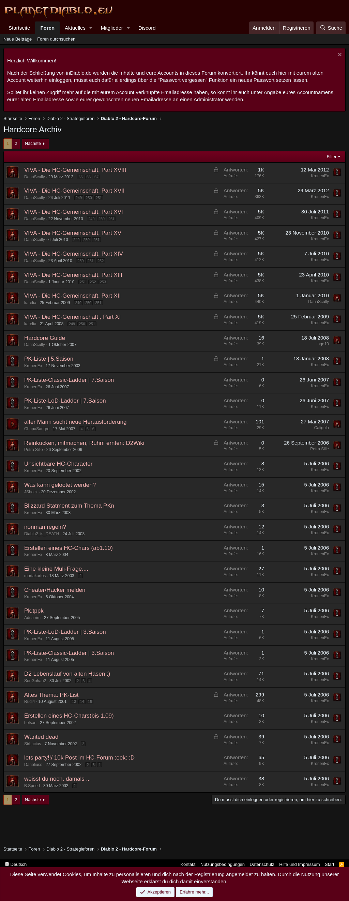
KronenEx (320, 176)
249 (79, 198)
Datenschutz (262, 864)
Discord (147, 28)
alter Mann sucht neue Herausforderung (75, 422)
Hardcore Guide (44, 338)
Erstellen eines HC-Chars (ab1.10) (68, 548)
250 (89, 198)
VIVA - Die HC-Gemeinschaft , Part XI (72, 317)
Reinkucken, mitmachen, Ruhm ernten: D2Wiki (84, 443)
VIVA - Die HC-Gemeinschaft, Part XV (72, 233)
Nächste (33, 143)
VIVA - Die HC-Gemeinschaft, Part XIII (73, 275)
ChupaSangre (36, 428)
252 (100, 261)
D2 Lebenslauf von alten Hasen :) (67, 674)
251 (99, 198)
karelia (30, 302)
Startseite (19, 28)
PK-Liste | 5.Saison (48, 359)
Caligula (321, 427)
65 (80, 177)
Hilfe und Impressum (299, 864)
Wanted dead (41, 737)
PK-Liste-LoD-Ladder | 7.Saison (65, 400)
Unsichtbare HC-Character (58, 464)
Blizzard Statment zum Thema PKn (69, 505)
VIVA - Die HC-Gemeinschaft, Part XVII (74, 190)
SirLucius (32, 743)
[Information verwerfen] (339, 55)
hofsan (30, 722)
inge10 (323, 344)
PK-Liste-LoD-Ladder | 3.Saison (65, 632)
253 (103, 282)
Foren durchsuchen (56, 39)
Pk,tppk (34, 610)
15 (90, 702)
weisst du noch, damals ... (57, 779)
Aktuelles (75, 28)
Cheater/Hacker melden (55, 590)
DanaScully (34, 177)
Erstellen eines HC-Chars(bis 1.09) (69, 715)
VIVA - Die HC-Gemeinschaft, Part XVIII (75, 170)
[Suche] (331, 27)
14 (82, 702)
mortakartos (35, 575)
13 (74, 702)
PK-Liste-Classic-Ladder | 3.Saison (69, 653)
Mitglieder (112, 28)
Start (329, 864)
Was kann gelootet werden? (60, 485)
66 (89, 177)
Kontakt (187, 864)
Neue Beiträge (17, 39)
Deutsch (16, 864)
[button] (91, 27)
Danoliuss (33, 764)
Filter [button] (332, 156)
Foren (47, 28)
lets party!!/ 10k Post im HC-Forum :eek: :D (79, 757)
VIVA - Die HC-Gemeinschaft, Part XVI (73, 212)
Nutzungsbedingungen (222, 864)
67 (96, 177)
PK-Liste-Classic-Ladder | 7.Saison (69, 380)
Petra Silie (33, 449)
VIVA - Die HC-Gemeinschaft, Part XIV (73, 254)
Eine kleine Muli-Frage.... (56, 569)
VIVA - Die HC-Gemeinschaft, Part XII (72, 295)
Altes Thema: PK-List (51, 695)
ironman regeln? (45, 527)
